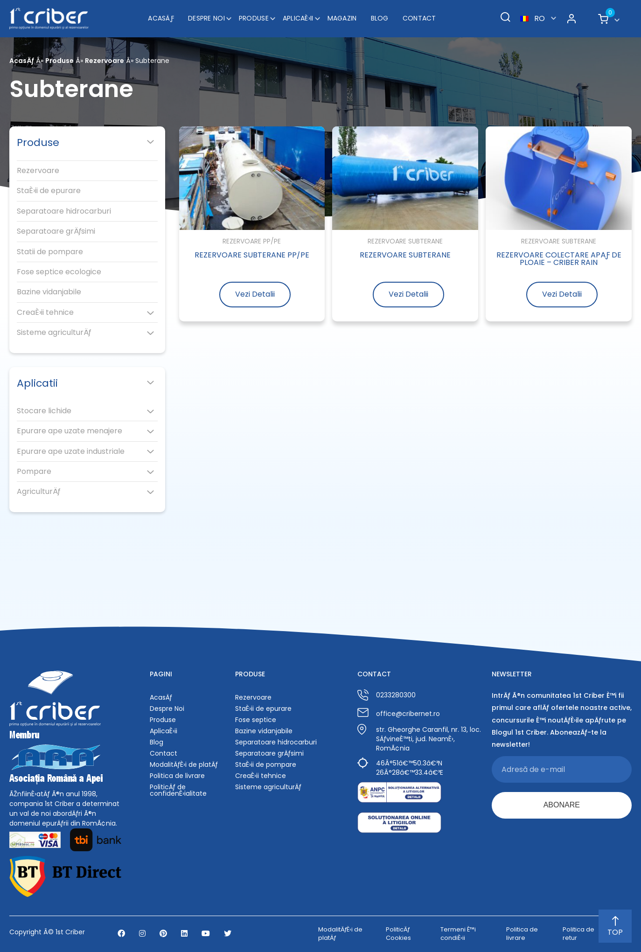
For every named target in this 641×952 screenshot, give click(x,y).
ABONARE (561, 805)
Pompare (34, 471)
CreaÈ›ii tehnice (45, 312)
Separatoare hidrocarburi (64, 211)
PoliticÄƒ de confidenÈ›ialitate (178, 790)
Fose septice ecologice (59, 272)
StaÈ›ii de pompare (265, 764)
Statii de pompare (50, 252)
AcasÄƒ (161, 18)
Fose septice (255, 719)
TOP (615, 927)
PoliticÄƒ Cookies (398, 933)
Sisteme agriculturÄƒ (54, 332)
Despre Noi (206, 18)
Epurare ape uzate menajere (69, 431)
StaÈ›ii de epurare (49, 191)
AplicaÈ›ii (298, 18)
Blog (380, 18)
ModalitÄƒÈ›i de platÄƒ (184, 764)
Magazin (342, 18)
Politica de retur (578, 933)
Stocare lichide (44, 411)
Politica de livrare (177, 775)
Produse (254, 18)
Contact (419, 18)
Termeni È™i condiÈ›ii (458, 933)
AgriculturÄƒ (38, 491)
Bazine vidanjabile (49, 292)
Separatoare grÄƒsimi (56, 231)
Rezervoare (104, 60)
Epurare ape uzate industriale (71, 451)
